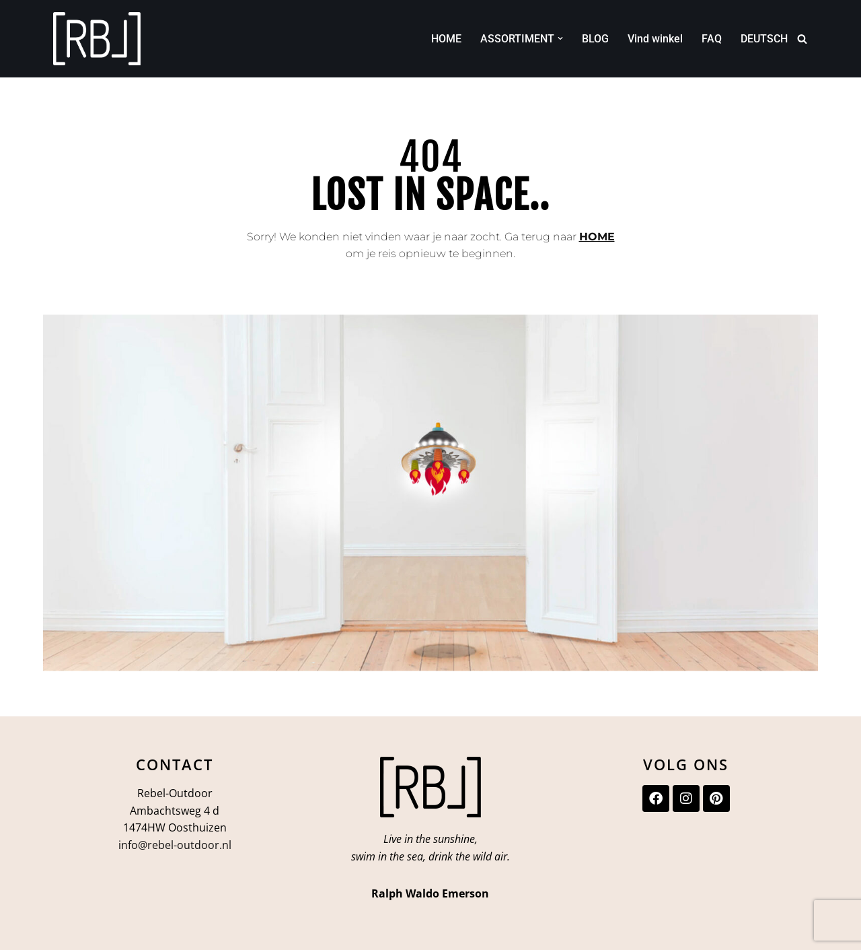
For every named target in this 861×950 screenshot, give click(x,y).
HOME (446, 38)
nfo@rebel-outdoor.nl (176, 845)
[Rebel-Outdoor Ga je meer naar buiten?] (97, 38)
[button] (560, 38)
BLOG (595, 38)
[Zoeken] (802, 39)
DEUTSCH (764, 38)
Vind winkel (655, 38)
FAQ (712, 38)
